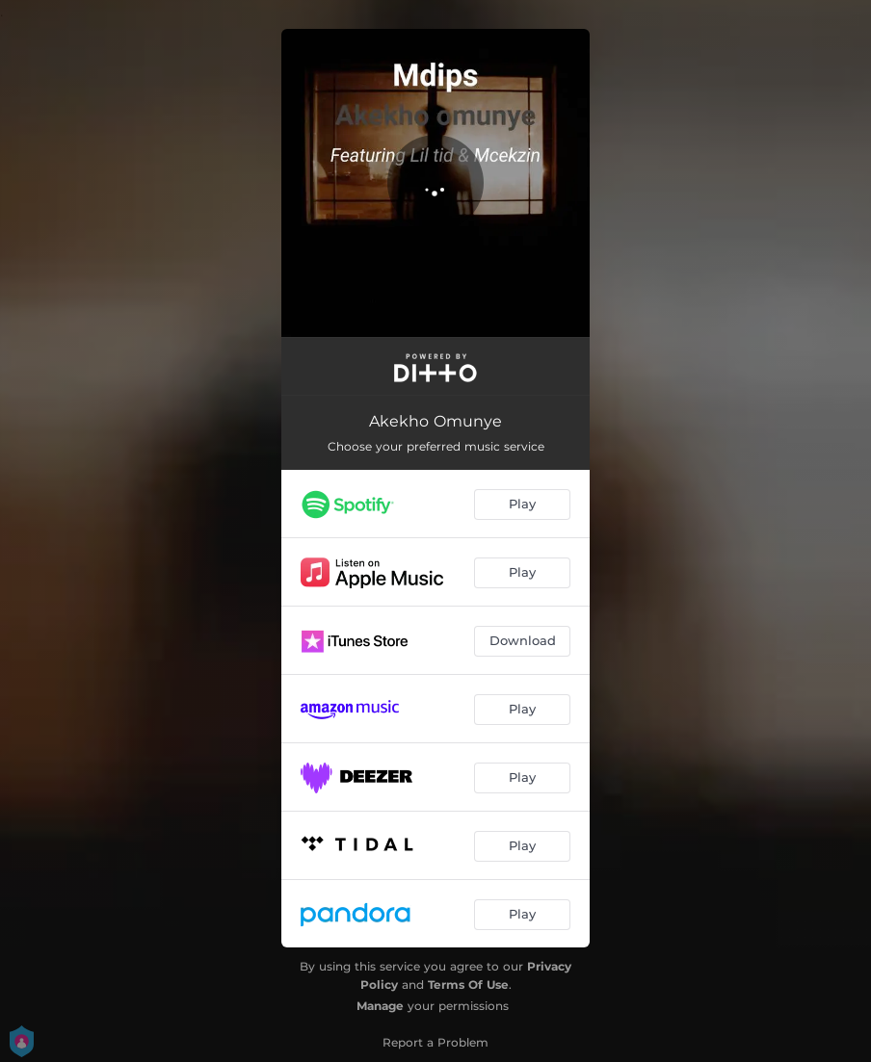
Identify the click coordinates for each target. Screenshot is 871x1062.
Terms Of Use (468, 984)
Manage (380, 1005)
